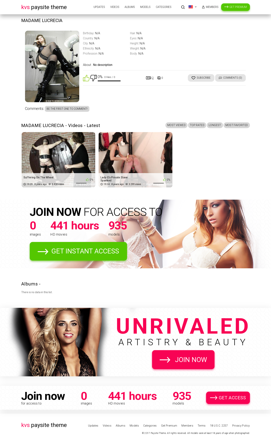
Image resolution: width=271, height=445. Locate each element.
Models (145, 6)
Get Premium (238, 6)
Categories (163, 6)
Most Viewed (176, 125)
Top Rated (197, 125)
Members (212, 6)
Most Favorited (236, 125)
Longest (215, 125)
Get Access (232, 397)
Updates (99, 6)
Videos (114, 6)
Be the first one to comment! (67, 108)
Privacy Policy (241, 425)
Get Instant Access (85, 251)
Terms (202, 425)
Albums (130, 6)
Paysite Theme (44, 7)
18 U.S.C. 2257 (219, 425)
